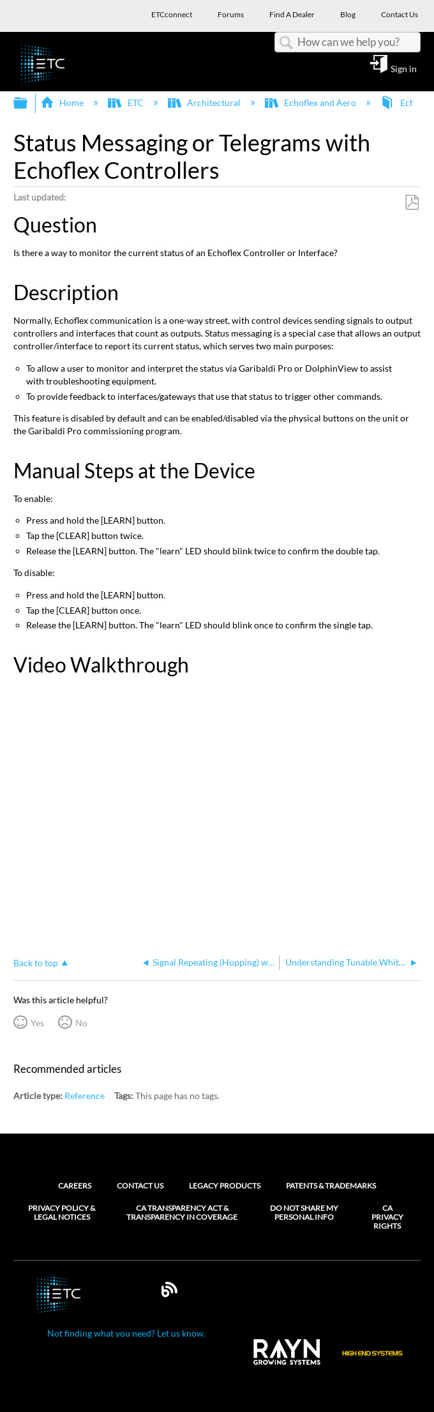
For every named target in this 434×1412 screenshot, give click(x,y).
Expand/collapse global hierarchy (28, 103)
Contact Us (140, 1185)
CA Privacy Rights (387, 1217)
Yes (37, 1022)
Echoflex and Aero (311, 102)
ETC (126, 102)
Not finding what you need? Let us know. (126, 1333)
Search (285, 43)
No (81, 1022)
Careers (74, 1185)
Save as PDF (412, 203)
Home (63, 102)
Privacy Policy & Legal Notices (61, 1213)
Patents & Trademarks (331, 1185)
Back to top (35, 962)
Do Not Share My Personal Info (304, 1213)
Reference (84, 1095)
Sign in (404, 68)
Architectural (205, 102)
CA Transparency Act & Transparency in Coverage (181, 1213)
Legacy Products (224, 1185)
